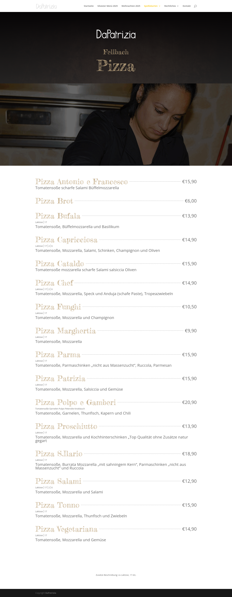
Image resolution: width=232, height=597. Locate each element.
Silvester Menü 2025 (107, 6)
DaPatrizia (50, 592)
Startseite (89, 6)
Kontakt (187, 6)
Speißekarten (150, 6)
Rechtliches (170, 6)
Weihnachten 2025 (130, 6)
